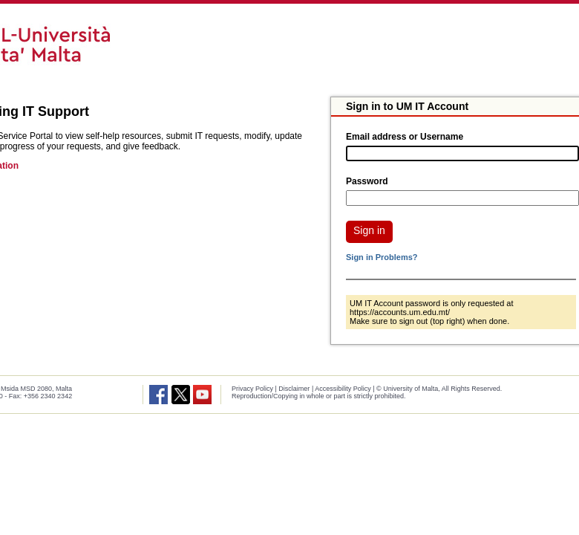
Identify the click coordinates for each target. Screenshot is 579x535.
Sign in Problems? (382, 257)
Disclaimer (294, 388)
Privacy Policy (252, 388)
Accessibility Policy (343, 388)
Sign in (369, 230)
